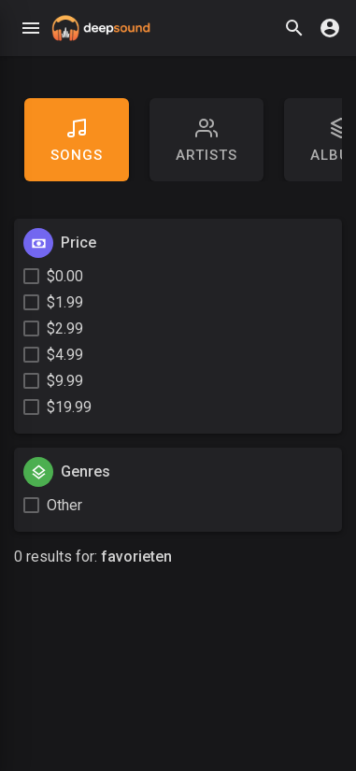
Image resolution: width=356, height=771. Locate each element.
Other (64, 505)
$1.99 (65, 302)
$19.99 (69, 407)
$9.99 (65, 381)
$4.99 (65, 355)
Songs (76, 140)
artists (206, 140)
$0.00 (65, 276)
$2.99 (65, 328)
